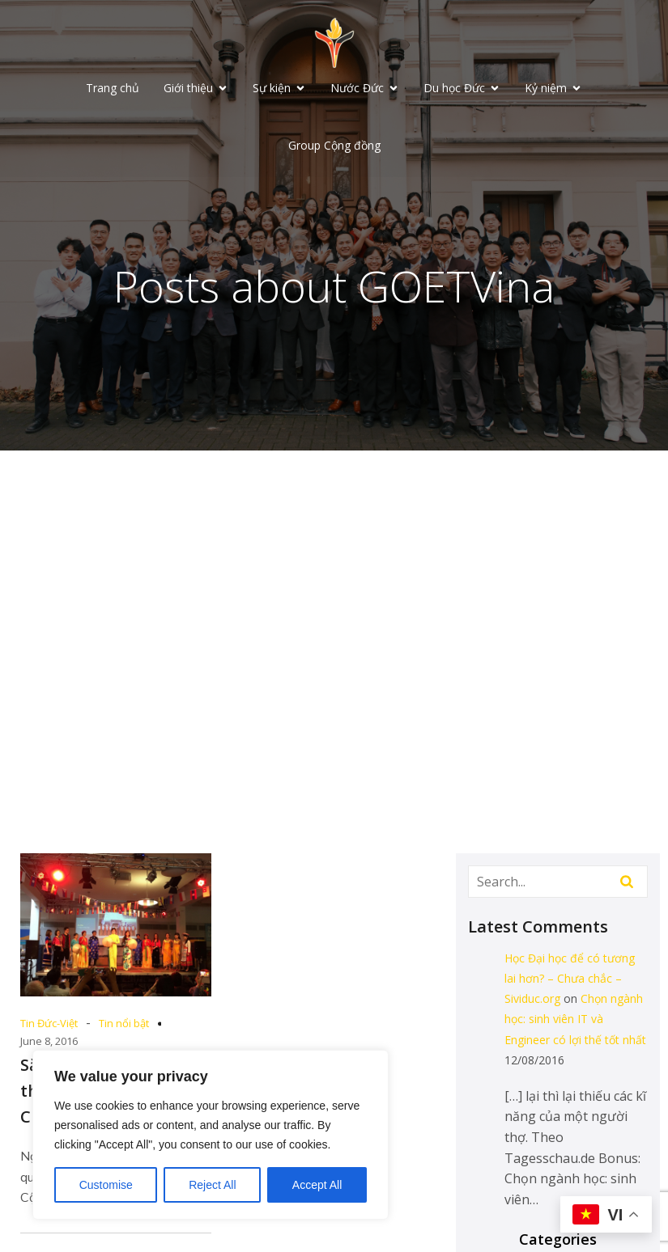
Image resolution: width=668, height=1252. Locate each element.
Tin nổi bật (124, 1025)
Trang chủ (112, 89)
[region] (210, 1135)
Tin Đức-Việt (49, 1025)
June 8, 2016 (49, 1043)
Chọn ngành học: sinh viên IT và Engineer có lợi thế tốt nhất (575, 1021)
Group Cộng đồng (334, 146)
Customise (106, 1184)
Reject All (212, 1184)
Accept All (317, 1184)
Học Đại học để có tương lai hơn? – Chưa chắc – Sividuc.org (569, 981)
